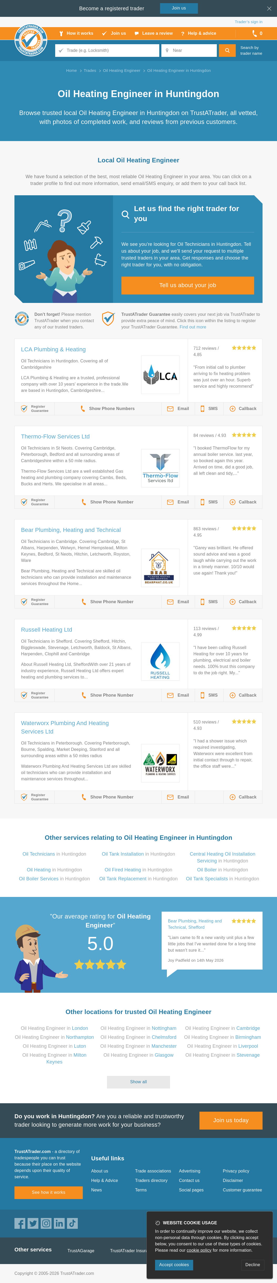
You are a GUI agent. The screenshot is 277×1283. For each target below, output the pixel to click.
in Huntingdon (54, 854)
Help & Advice (104, 1180)
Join (179, 8)
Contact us (189, 1180)
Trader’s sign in (249, 21)
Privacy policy (236, 1171)
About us (99, 1171)
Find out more (193, 327)
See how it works (48, 1192)
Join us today (231, 1120)
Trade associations (153, 1171)
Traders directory (151, 1180)
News (96, 1190)
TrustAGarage (81, 1251)
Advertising (189, 1171)
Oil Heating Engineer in (54, 1028)
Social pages (191, 1190)
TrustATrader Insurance (132, 1251)
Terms (141, 1190)
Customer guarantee (242, 1190)
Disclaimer (233, 1180)
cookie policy (199, 1250)
